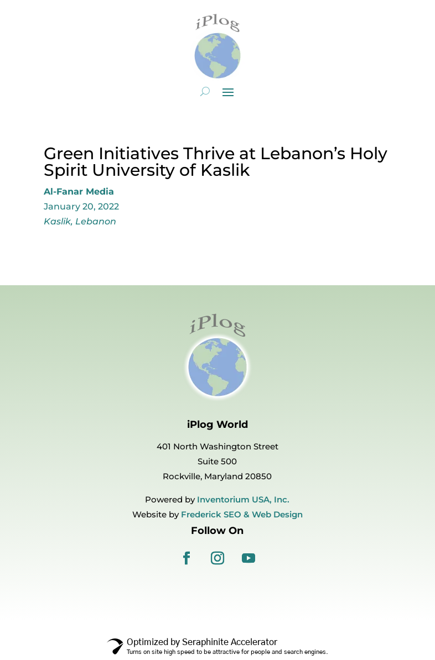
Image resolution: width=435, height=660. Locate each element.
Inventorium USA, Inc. (243, 499)
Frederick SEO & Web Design (242, 514)
